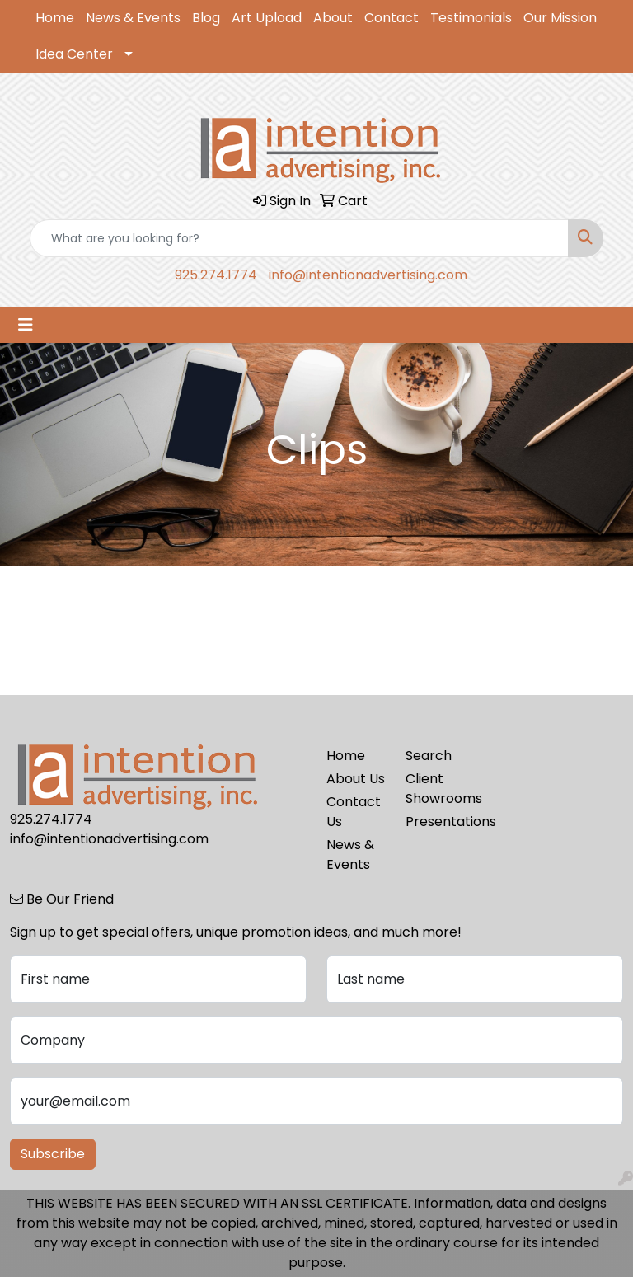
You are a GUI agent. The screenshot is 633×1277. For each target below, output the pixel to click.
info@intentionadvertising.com (368, 274)
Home (54, 17)
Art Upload (267, 17)
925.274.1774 (216, 274)
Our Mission (560, 17)
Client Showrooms (435, 788)
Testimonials (471, 17)
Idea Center (74, 54)
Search (429, 755)
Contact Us (353, 811)
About (333, 17)
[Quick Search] (299, 238)
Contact (391, 17)
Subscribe (53, 1153)
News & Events (133, 17)
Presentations (435, 821)
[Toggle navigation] (25, 324)
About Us (355, 778)
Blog (206, 17)
